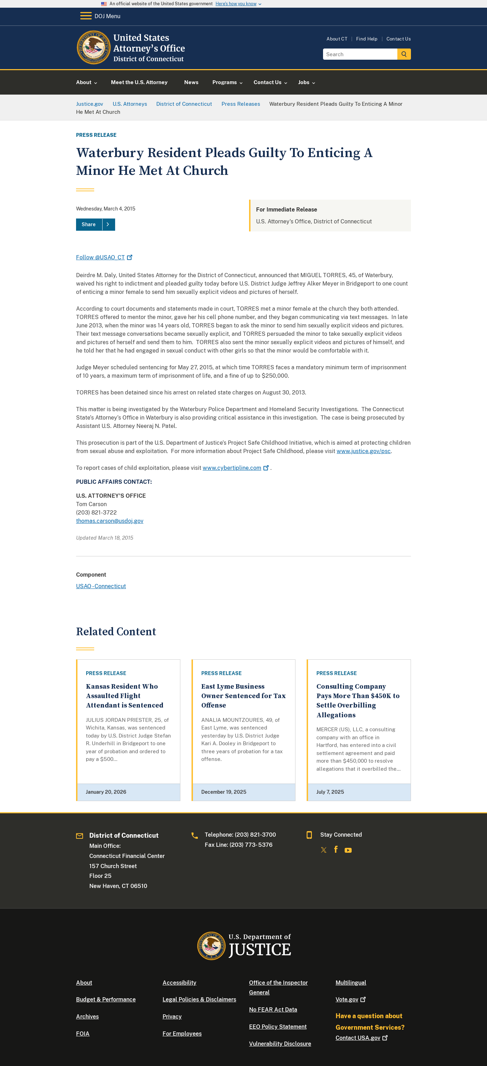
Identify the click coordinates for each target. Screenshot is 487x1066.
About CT (337, 39)
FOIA (83, 1033)
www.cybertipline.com (236, 468)
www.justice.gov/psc (364, 451)
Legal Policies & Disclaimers (199, 999)
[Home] (132, 60)
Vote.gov (351, 999)
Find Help (367, 39)
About (84, 982)
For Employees (182, 1033)
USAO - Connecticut (101, 586)
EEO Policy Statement (278, 1026)
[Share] (95, 225)
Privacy (172, 1016)
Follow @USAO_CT (105, 257)
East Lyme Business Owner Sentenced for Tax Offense (243, 696)
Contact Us (399, 39)
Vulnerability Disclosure (280, 1044)
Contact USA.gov (362, 1038)
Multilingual (351, 982)
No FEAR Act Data (273, 1009)
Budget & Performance (106, 999)
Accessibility (179, 982)
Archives (87, 1016)
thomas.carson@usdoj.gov (109, 521)
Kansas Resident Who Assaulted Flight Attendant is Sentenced (124, 696)
